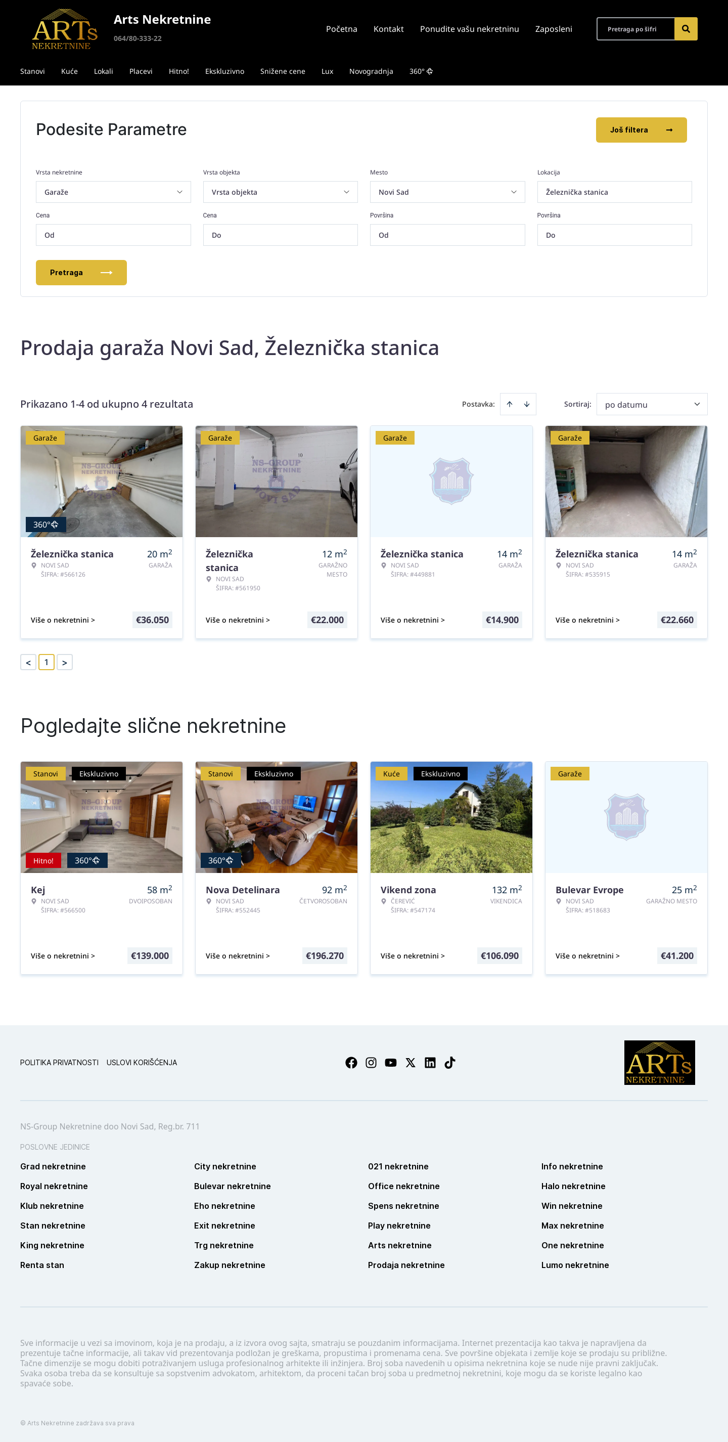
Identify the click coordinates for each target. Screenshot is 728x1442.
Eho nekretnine (224, 1205)
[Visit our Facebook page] (351, 1062)
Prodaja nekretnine (406, 1264)
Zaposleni (553, 28)
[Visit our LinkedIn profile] (430, 1062)
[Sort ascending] (509, 403)
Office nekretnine (404, 1185)
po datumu (626, 403)
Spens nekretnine (403, 1205)
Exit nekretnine (224, 1224)
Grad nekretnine (53, 1165)
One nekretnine (572, 1244)
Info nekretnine (572, 1165)
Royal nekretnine (54, 1185)
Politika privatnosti (59, 1061)
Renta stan (42, 1264)
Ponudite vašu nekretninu (469, 28)
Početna (341, 28)
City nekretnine (225, 1165)
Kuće (69, 71)
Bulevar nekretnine (232, 1185)
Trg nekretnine (224, 1244)
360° (421, 71)
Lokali (103, 71)
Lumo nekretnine (575, 1264)
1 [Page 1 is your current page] (46, 661)
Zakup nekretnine (229, 1264)
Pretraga (81, 271)
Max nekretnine (572, 1224)
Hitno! (179, 71)
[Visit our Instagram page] (371, 1062)
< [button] (28, 661)
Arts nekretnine (400, 1244)
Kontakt (389, 28)
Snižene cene (282, 71)
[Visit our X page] (410, 1062)
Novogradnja (371, 71)
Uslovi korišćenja (142, 1061)
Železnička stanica (577, 191)
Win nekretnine (572, 1205)
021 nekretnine (398, 1165)
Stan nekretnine (52, 1224)
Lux (327, 71)
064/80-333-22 (138, 38)
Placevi (141, 71)
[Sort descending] (526, 403)
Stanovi (32, 71)
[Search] (686, 28)
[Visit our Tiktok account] (450, 1062)
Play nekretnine (399, 1224)
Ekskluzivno (224, 71)
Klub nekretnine (52, 1205)
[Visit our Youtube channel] (391, 1062)
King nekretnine (52, 1244)
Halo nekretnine (573, 1185)
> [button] (65, 661)
